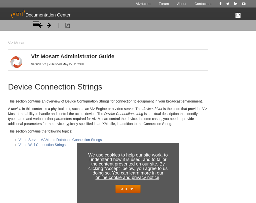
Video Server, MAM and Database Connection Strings (60, 140)
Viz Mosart (16, 43)
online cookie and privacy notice (127, 177)
